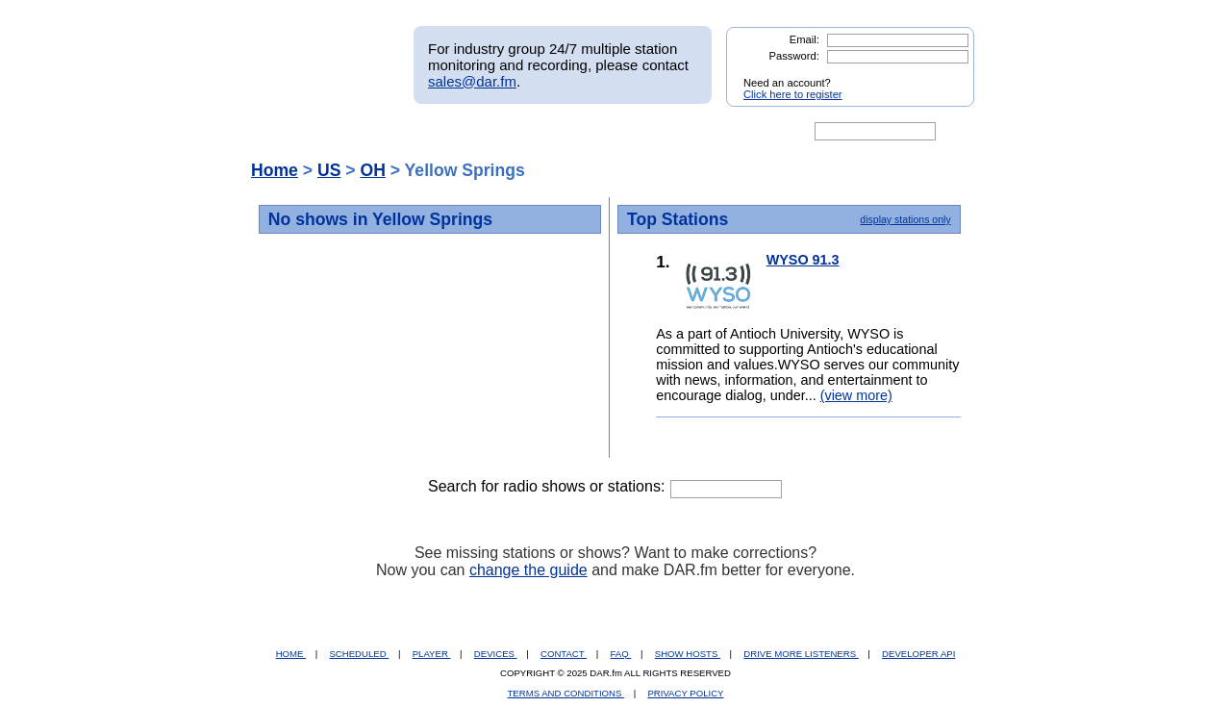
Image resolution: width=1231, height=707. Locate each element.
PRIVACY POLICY (685, 693)
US (328, 170)
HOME (291, 653)
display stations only (905, 219)
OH (372, 170)
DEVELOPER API (918, 653)
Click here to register (792, 94)
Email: (804, 39)
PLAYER (432, 653)
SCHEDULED (359, 653)
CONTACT (563, 653)
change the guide (528, 570)
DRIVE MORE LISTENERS (800, 653)
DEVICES (495, 653)
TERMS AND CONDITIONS (566, 693)
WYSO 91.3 (803, 259)
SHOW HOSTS (687, 653)
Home (274, 170)
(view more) (856, 395)
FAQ (621, 653)
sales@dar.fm (472, 81)
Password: (794, 56)
